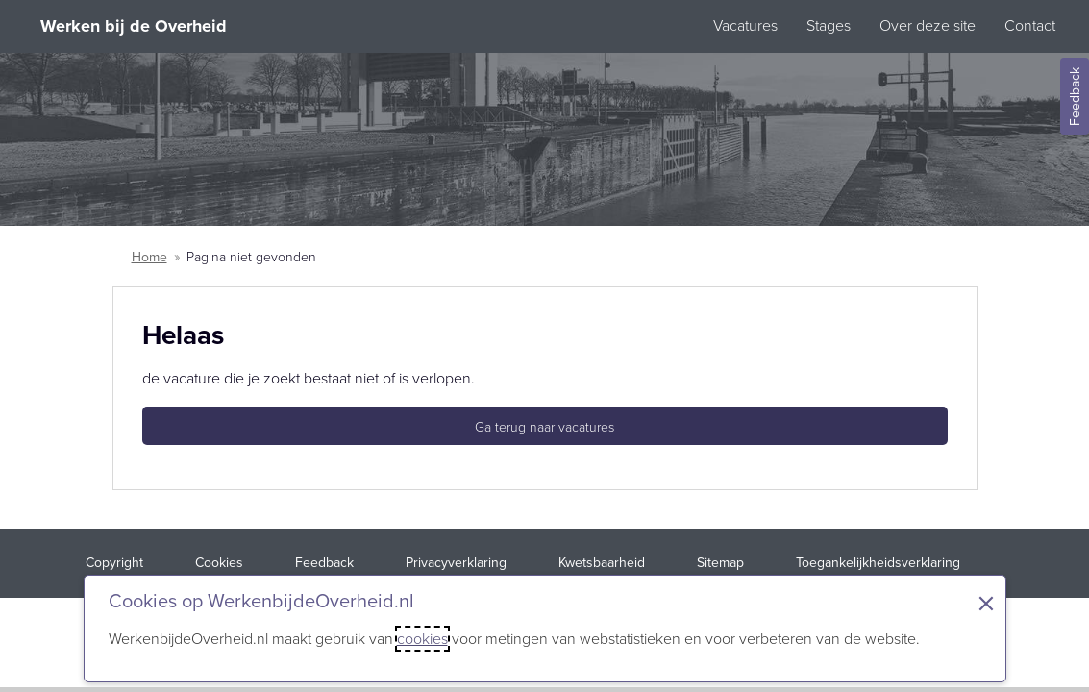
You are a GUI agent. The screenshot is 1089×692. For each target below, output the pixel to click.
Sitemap (720, 563)
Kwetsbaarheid (601, 563)
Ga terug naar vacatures (544, 427)
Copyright (114, 563)
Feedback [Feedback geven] (1075, 96)
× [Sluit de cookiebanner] (986, 603)
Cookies (219, 563)
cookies (422, 639)
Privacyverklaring (456, 563)
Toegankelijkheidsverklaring (878, 563)
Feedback (324, 563)
